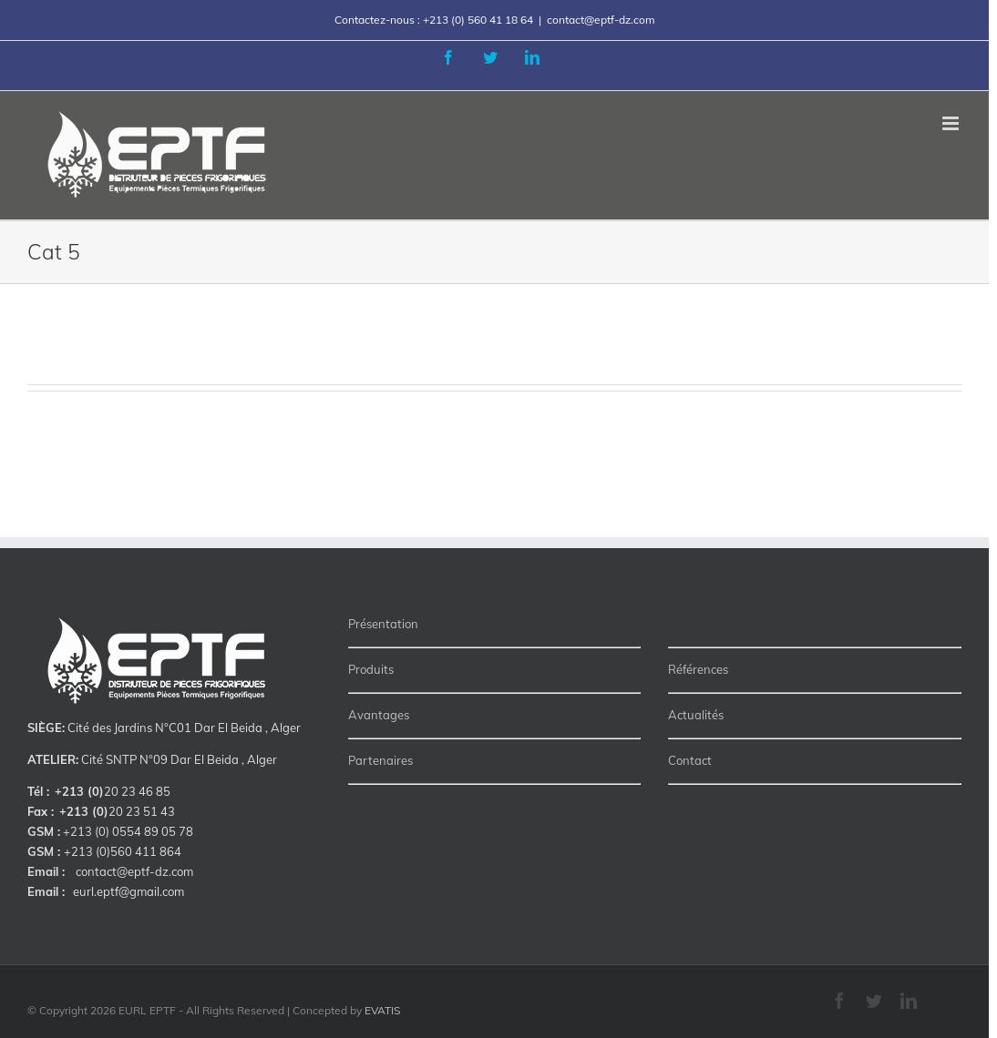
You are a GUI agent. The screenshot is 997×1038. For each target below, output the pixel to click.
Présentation (383, 623)
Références (698, 669)
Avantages (378, 714)
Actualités (696, 714)
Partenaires (380, 760)
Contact (690, 760)
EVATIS (382, 1010)
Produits (371, 669)
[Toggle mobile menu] (951, 123)
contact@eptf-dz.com (601, 19)
